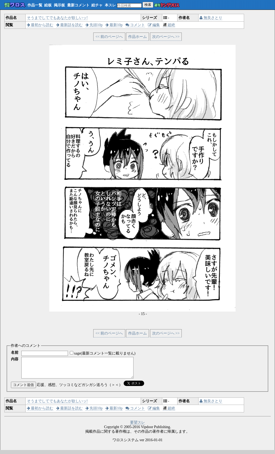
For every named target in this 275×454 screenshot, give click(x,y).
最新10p (114, 25)
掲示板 (59, 5)
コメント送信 (23, 389)
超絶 (169, 25)
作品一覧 (34, 5)
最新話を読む (69, 25)
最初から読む (40, 25)
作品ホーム (137, 37)
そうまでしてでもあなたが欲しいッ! (57, 18)
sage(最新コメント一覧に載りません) (104, 353)
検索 (147, 5)
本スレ (110, 5)
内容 (14, 359)
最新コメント (78, 5)
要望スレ (137, 426)
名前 (14, 353)
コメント (135, 25)
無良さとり (211, 18)
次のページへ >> (166, 37)
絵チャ (97, 5)
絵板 (48, 5)
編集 (154, 25)
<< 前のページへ (109, 37)
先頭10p (94, 25)
